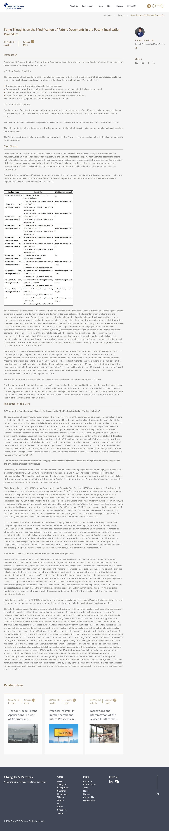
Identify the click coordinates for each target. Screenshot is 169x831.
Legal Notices (89, 800)
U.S (59, 803)
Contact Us (88, 797)
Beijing (60, 781)
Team (85, 787)
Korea (60, 806)
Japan (60, 813)
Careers (86, 794)
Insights (121, 15)
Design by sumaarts (37, 821)
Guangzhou (62, 787)
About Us (87, 781)
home (109, 15)
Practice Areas (90, 784)
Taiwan (60, 797)
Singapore (62, 809)
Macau (60, 800)
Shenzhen (61, 790)
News (85, 790)
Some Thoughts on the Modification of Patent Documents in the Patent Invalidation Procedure (148, 15)
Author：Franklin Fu (144, 40)
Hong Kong (62, 794)
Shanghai (61, 784)
